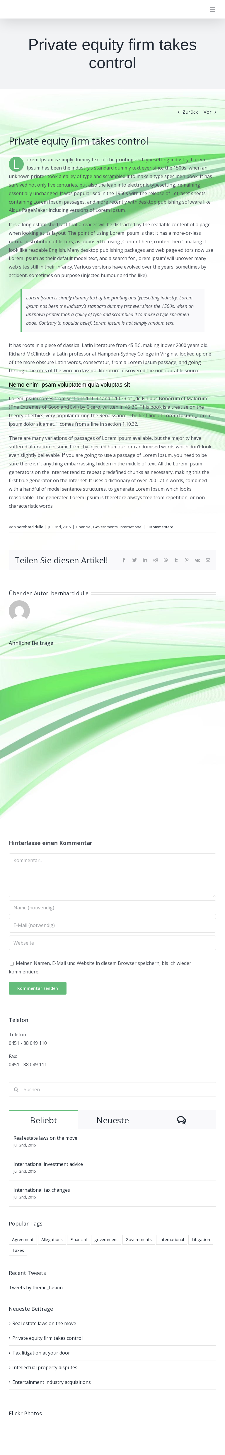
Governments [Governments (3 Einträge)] (139, 1239)
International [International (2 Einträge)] (171, 1239)
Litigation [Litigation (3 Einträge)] (201, 1239)
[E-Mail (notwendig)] (112, 925)
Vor (208, 112)
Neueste (112, 1120)
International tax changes (41, 1190)
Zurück (190, 112)
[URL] (112, 943)
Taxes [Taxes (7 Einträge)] (18, 1250)
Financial (83, 526)
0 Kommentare (160, 526)
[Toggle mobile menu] (213, 9)
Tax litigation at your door (41, 1353)
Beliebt (43, 1120)
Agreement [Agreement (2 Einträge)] (23, 1239)
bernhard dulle (30, 526)
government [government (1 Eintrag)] (106, 1239)
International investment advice (48, 1164)
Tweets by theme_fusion (36, 1287)
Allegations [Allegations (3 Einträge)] (52, 1239)
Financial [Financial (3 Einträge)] (78, 1239)
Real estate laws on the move (45, 1138)
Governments (105, 526)
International (131, 526)
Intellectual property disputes (44, 1367)
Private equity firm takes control (47, 1338)
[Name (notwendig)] (112, 907)
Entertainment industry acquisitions (51, 1382)
